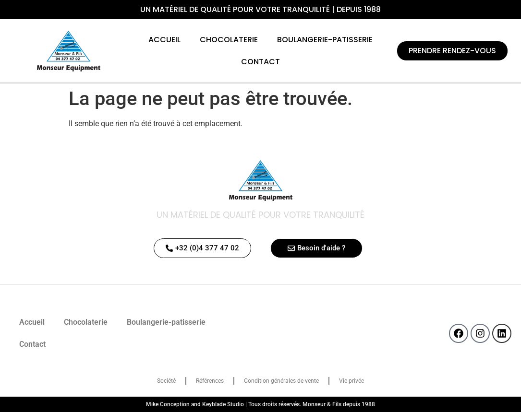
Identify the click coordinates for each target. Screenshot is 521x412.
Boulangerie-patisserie (325, 39)
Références (210, 380)
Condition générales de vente (281, 380)
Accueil (164, 39)
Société (166, 380)
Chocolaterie (229, 39)
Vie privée (351, 380)
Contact (260, 61)
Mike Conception (168, 404)
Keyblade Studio (223, 404)
